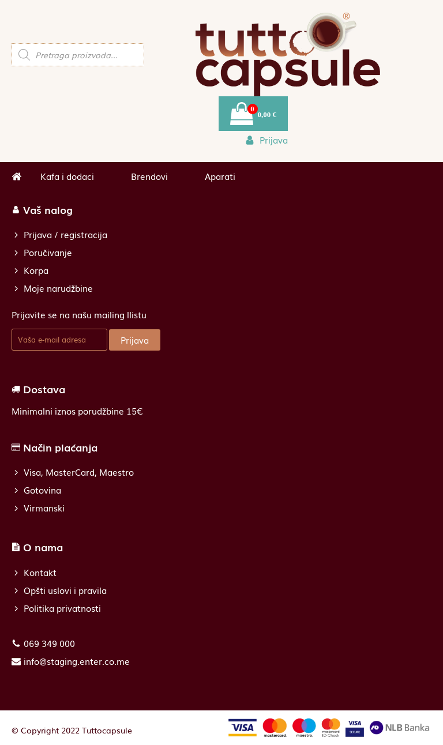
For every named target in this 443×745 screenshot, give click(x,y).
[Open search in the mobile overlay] (78, 54)
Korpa (36, 270)
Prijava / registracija (65, 234)
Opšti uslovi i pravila (65, 590)
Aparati (220, 176)
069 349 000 (49, 643)
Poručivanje (48, 252)
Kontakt (40, 572)
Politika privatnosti (62, 608)
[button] (266, 140)
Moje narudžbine (58, 288)
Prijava (135, 339)
